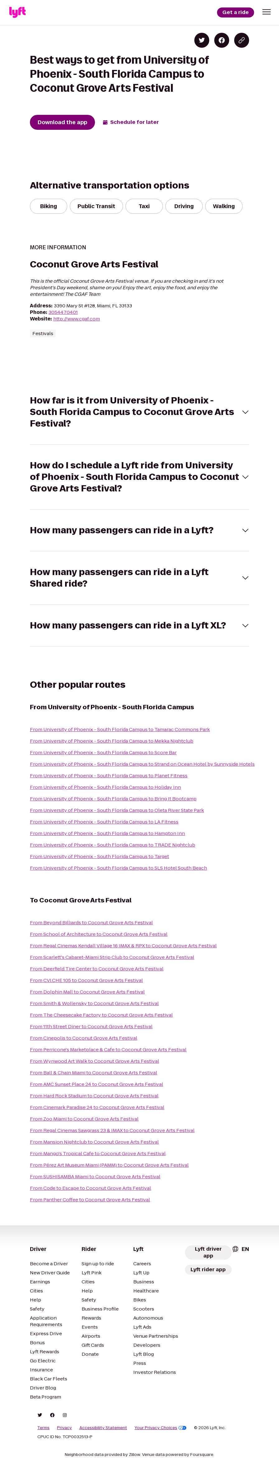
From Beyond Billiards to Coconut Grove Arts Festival (91, 922)
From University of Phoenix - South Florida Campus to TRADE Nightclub (112, 845)
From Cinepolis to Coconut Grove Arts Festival (83, 1038)
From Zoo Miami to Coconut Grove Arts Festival (84, 1119)
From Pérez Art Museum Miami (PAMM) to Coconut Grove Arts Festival (109, 1165)
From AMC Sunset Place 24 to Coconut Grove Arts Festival (96, 1084)
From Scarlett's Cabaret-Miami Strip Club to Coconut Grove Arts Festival (112, 957)
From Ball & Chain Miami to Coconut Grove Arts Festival (93, 1072)
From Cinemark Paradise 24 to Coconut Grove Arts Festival (97, 1107)
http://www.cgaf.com (76, 318)
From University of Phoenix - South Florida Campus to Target (99, 856)
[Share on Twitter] (201, 40)
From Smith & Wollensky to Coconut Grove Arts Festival (94, 1003)
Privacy (64, 1428)
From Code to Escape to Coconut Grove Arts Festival (90, 1188)
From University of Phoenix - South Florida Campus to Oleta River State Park (117, 810)
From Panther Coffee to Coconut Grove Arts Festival (90, 1199)
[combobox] (240, 1249)
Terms (43, 1428)
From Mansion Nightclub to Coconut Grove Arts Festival (94, 1142)
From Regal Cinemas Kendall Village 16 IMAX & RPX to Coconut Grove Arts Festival (123, 945)
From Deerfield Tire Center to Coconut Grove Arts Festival (96, 968)
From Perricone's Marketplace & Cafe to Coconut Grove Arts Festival (108, 1049)
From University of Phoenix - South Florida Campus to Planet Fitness (108, 775)
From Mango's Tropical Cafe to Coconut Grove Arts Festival (98, 1153)
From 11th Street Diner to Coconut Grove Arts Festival (91, 1026)
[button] (267, 12)
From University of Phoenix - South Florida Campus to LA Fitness (104, 821)
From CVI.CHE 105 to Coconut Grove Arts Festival (86, 980)
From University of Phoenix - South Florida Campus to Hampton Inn (107, 833)
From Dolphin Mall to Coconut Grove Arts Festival (87, 992)
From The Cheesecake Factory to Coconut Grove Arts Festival (101, 1015)
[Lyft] (17, 12)
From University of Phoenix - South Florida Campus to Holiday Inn (105, 787)
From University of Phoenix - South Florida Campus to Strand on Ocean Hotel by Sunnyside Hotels (142, 764)
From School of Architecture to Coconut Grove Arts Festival (99, 934)
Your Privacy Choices (161, 1428)
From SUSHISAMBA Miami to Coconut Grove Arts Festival (95, 1176)
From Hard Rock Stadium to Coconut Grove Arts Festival (94, 1095)
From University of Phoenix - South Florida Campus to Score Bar (103, 752)
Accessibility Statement (103, 1428)
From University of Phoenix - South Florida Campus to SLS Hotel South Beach (118, 868)
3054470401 (63, 312)
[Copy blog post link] (241, 40)
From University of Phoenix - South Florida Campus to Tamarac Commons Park (120, 729)
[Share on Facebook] (221, 40)
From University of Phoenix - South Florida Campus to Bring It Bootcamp (113, 798)
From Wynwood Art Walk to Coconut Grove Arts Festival (94, 1061)
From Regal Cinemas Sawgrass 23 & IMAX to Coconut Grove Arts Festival (112, 1130)
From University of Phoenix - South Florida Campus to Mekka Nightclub (111, 741)
